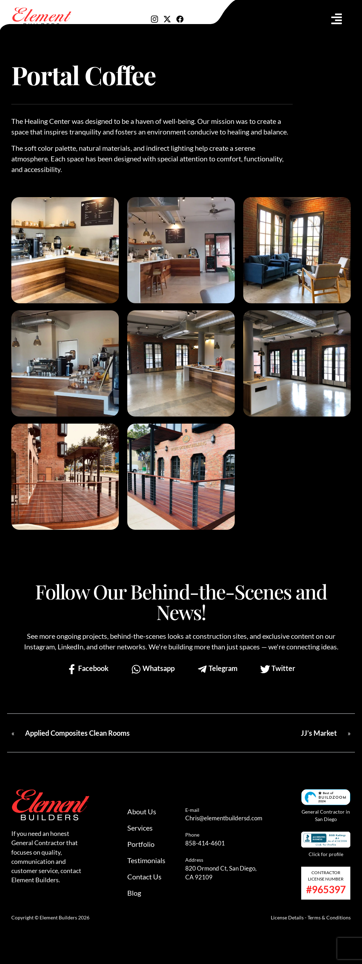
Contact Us (144, 876)
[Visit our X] (167, 18)
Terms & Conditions (329, 917)
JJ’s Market (319, 733)
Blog (134, 893)
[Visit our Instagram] (154, 18)
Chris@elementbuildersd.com (223, 818)
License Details (287, 917)
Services (140, 828)
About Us (141, 811)
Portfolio (140, 844)
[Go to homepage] (41, 17)
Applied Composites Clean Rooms (77, 733)
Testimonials (146, 860)
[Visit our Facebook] (179, 18)
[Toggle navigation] (336, 19)
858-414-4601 (205, 843)
